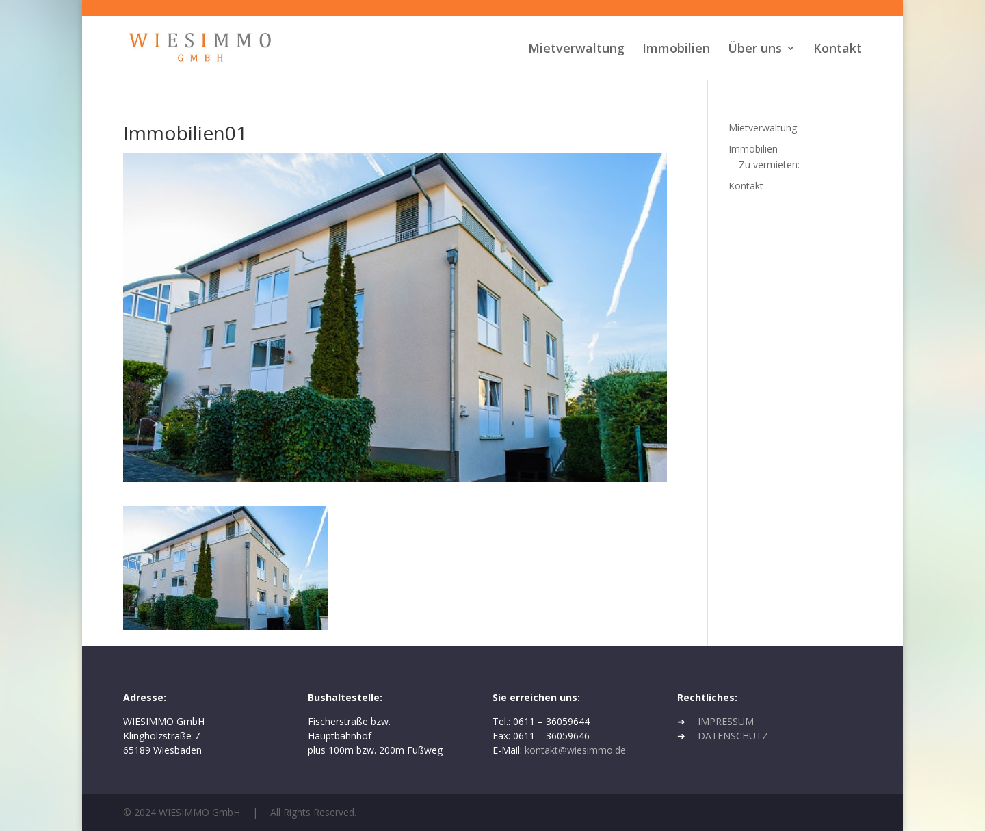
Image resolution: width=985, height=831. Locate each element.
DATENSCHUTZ (733, 735)
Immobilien (676, 49)
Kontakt (837, 49)
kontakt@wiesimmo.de (575, 749)
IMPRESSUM (726, 721)
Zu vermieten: (769, 164)
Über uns (755, 49)
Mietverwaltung (576, 49)
